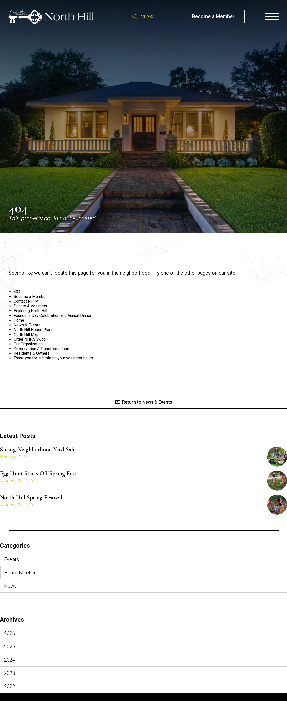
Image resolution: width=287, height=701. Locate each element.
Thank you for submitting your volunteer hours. (54, 358)
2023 (9, 673)
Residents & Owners (32, 353)
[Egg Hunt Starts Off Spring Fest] (277, 481)
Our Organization (28, 344)
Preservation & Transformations (41, 348)
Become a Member (213, 16)
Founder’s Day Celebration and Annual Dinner (52, 315)
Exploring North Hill (30, 310)
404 (17, 291)
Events (11, 559)
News (10, 586)
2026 (9, 633)
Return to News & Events (147, 402)
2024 (9, 660)
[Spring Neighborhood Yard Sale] (277, 457)
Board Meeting (21, 573)
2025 (9, 647)
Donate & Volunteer (30, 306)
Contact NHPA (26, 301)
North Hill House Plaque (35, 329)
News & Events (27, 325)
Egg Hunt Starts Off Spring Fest (38, 474)
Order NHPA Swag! (30, 339)
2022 (9, 686)
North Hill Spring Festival (31, 498)
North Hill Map (26, 334)
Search (134, 16)
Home (19, 320)
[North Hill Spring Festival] (277, 505)
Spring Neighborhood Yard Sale (37, 450)
